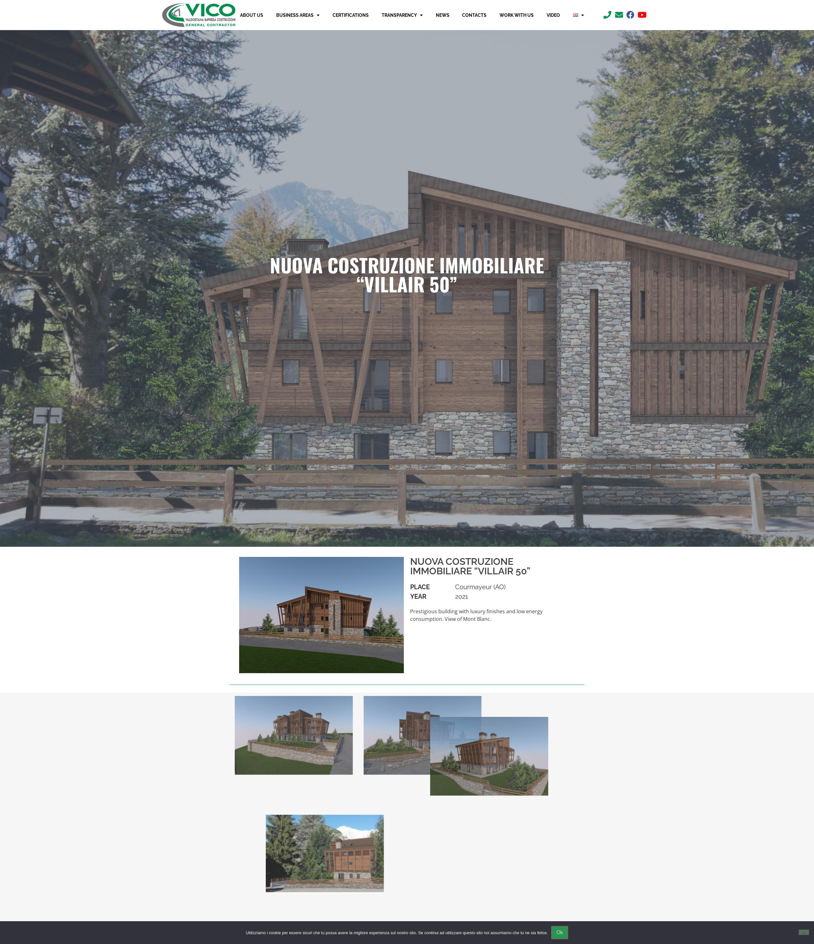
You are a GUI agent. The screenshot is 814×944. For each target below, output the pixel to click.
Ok (559, 932)
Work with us (516, 15)
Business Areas (298, 15)
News (442, 15)
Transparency (402, 15)
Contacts (474, 15)
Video (553, 15)
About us (251, 15)
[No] (803, 932)
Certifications (351, 15)
